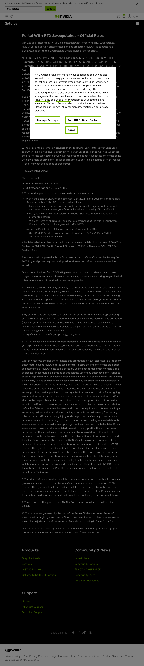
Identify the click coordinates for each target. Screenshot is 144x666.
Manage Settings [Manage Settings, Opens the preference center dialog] (47, 120)
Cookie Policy (63, 99)
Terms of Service (56, 103)
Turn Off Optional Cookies (83, 120)
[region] (73, 103)
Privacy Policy (42, 99)
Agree (71, 129)
